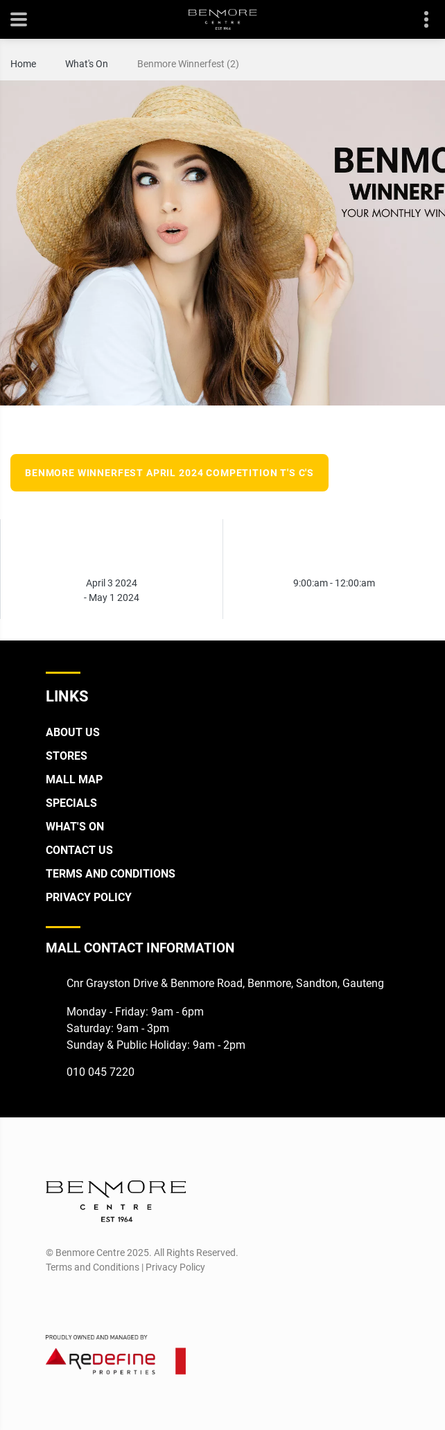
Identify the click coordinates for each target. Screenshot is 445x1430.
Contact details (419, 19)
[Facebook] (55, 1300)
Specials (71, 803)
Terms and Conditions (110, 873)
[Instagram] (80, 1300)
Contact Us (79, 850)
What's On (86, 63)
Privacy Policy (89, 897)
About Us (73, 732)
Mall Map (74, 779)
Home (23, 63)
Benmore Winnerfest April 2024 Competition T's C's (169, 472)
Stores (66, 755)
